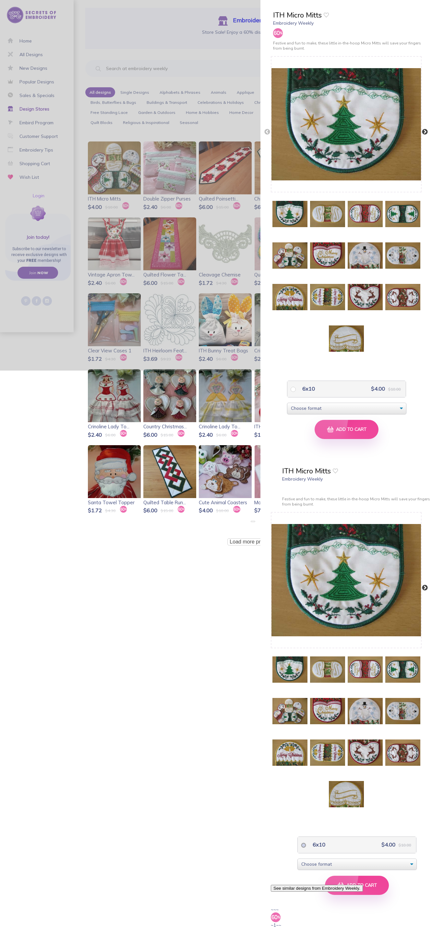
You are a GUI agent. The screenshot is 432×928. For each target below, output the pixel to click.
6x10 (308, 389)
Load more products (253, 541)
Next (425, 132)
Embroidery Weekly (293, 23)
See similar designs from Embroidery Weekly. (316, 888)
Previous (267, 132)
